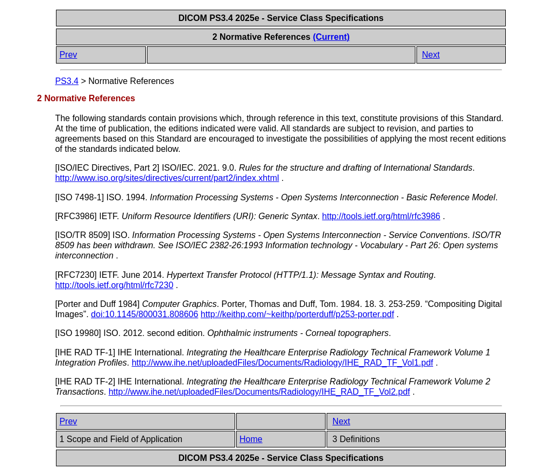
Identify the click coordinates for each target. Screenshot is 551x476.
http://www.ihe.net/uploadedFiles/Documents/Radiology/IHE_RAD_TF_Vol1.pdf (282, 362)
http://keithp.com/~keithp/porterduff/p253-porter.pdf (297, 314)
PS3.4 (67, 81)
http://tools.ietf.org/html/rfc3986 (381, 216)
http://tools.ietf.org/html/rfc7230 (114, 285)
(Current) (331, 36)
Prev (68, 54)
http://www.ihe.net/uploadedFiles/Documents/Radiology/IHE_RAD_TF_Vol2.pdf (259, 391)
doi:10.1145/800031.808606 (144, 314)
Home (251, 439)
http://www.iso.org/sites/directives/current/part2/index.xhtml (167, 178)
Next (431, 54)
